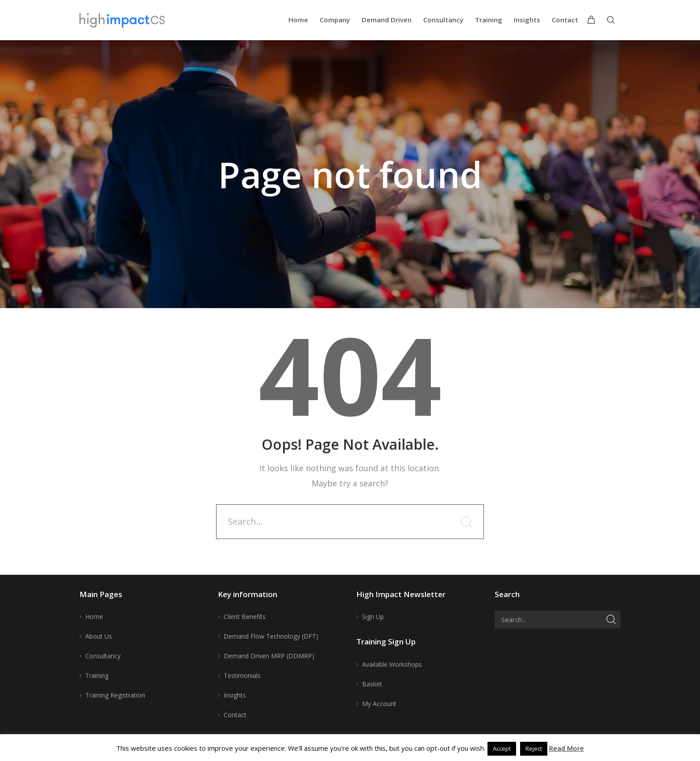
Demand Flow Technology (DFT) (271, 636)
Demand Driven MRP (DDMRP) (269, 656)
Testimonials (242, 675)
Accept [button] (502, 748)
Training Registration (115, 695)
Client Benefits (245, 616)
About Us (98, 636)
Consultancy (103, 656)
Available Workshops (392, 664)
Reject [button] (533, 748)
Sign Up (373, 616)
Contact (235, 715)
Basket (372, 684)
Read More (566, 748)
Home (94, 616)
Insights (235, 695)
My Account (379, 703)
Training (96, 675)
